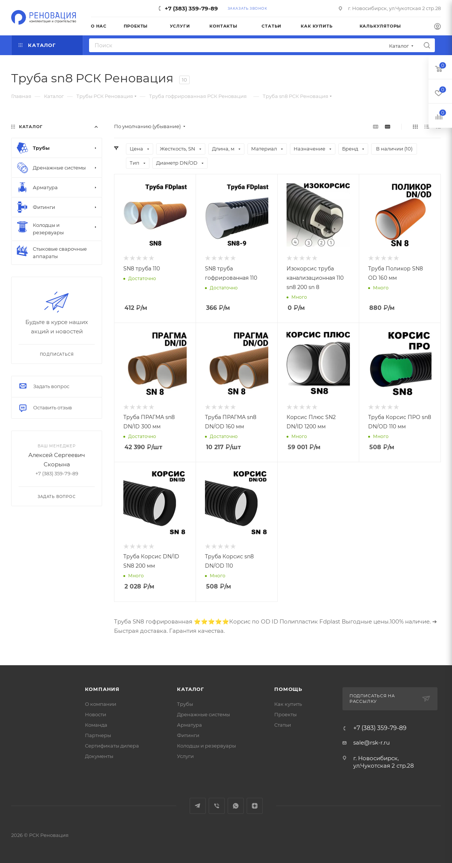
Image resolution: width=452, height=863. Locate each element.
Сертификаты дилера (112, 746)
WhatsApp (236, 806)
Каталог (190, 689)
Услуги (185, 756)
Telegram (198, 806)
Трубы (185, 704)
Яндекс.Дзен (255, 806)
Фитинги (188, 735)
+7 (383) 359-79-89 (191, 8)
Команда (96, 725)
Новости (95, 714)
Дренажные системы (203, 714)
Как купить (288, 704)
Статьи (282, 725)
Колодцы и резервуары (206, 746)
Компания (102, 689)
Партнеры (98, 735)
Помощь (288, 689)
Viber (217, 806)
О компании (100, 704)
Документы (99, 756)
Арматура (189, 725)
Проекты (285, 714)
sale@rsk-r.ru (371, 742)
